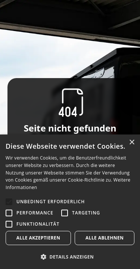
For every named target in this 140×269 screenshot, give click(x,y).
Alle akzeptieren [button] (38, 238)
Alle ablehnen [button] (104, 238)
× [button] (131, 142)
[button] (70, 256)
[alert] (70, 201)
